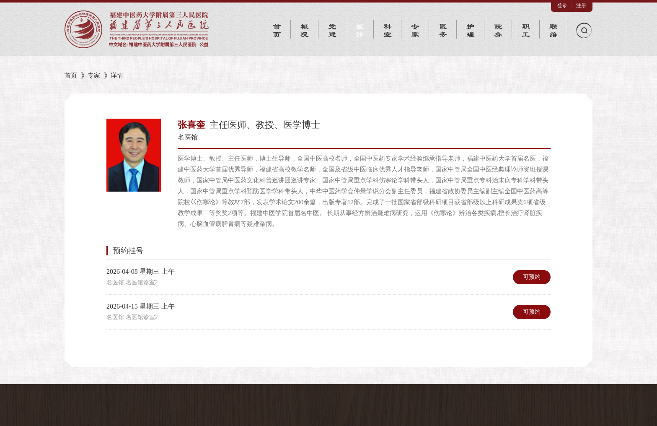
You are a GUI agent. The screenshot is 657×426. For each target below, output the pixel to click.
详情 (117, 75)
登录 (562, 5)
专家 (94, 75)
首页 (71, 75)
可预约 (532, 277)
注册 (581, 5)
